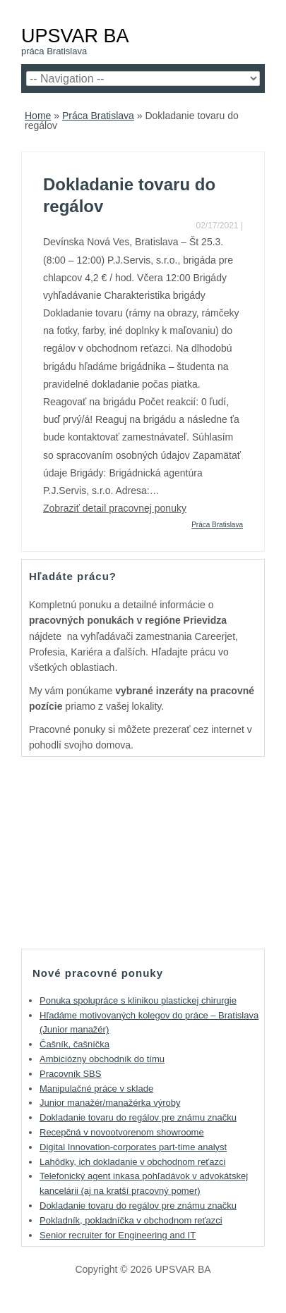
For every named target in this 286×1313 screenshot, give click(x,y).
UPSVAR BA (75, 35)
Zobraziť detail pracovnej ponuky (114, 508)
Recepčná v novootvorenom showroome (122, 1132)
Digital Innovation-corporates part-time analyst (133, 1147)
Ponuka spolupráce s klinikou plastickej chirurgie (138, 1000)
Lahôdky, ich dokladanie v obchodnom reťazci (132, 1162)
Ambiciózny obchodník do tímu (102, 1059)
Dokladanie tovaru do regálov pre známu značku (138, 1117)
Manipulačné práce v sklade (96, 1088)
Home (38, 115)
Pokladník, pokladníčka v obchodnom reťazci (131, 1220)
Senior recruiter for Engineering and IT (118, 1235)
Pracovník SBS (70, 1073)
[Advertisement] (143, 852)
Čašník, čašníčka (74, 1044)
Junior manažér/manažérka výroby (110, 1102)
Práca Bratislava (98, 115)
